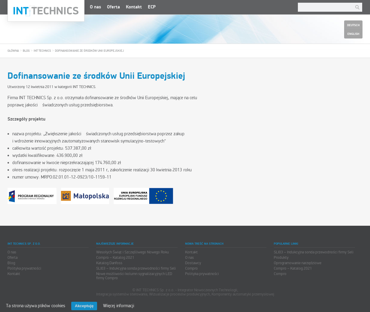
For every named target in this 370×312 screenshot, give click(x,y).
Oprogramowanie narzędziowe (297, 263)
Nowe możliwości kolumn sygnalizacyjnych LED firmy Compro (134, 275)
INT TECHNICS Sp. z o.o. (46, 11)
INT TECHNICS (42, 51)
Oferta (113, 7)
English (353, 34)
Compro (191, 268)
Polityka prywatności (24, 268)
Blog (26, 51)
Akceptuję (84, 306)
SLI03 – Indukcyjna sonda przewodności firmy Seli (136, 268)
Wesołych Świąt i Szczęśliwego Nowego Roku (132, 252)
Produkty (281, 257)
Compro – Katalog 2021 (115, 257)
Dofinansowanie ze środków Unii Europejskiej (89, 51)
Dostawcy (193, 263)
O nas (95, 7)
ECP (152, 7)
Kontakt (134, 7)
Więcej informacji (118, 305)
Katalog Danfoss (109, 263)
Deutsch (353, 25)
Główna (13, 51)
